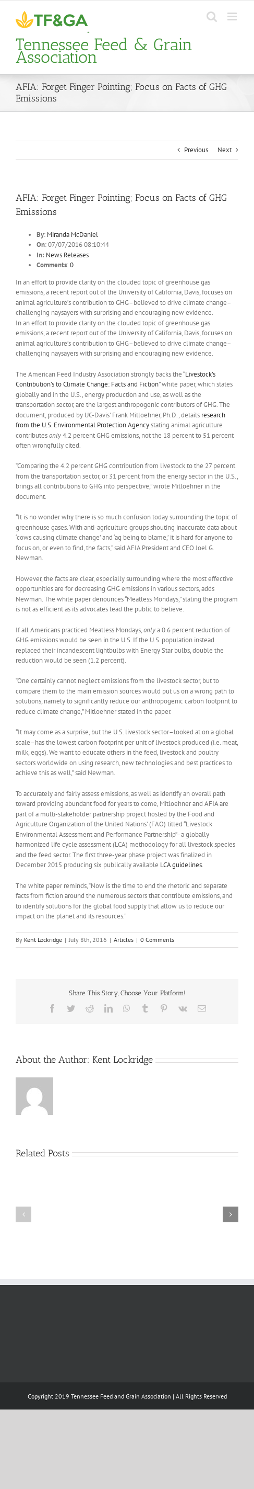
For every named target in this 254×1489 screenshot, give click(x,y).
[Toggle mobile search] (212, 16)
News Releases (67, 255)
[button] (23, 1214)
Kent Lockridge (43, 940)
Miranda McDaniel (72, 234)
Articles (124, 940)
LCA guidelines (181, 864)
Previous (196, 149)
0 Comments (157, 940)
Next (224, 149)
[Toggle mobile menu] (232, 16)
